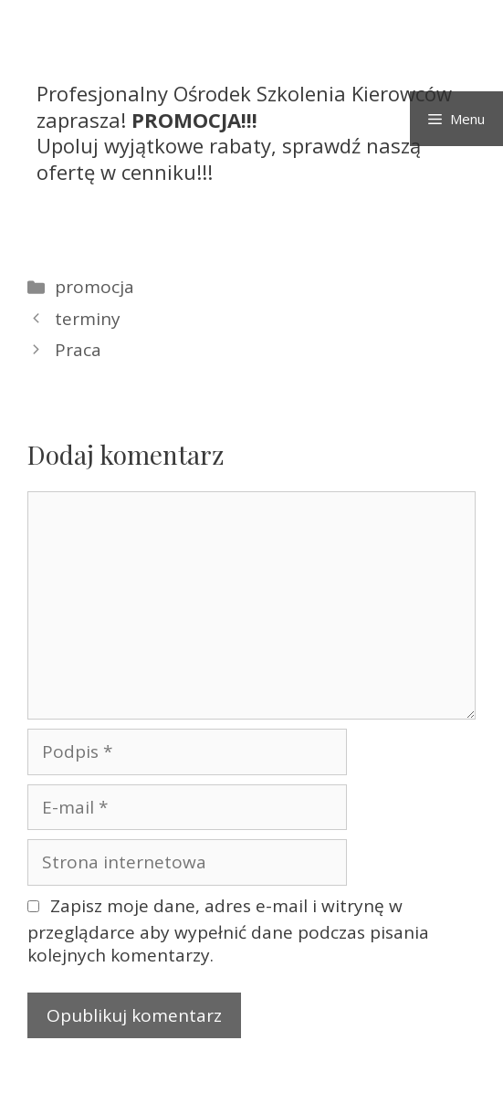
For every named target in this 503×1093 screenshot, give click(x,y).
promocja (94, 287)
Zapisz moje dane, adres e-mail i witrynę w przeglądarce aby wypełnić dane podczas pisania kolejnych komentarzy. (228, 930)
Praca (78, 350)
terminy (88, 319)
